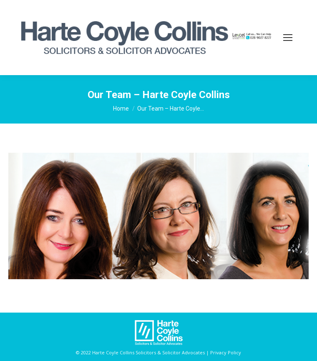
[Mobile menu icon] (287, 37)
